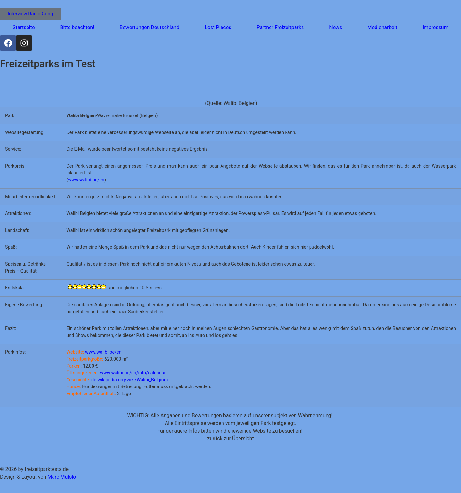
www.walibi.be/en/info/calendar (133, 373)
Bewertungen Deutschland (149, 27)
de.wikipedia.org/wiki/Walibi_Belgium (129, 380)
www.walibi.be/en (86, 180)
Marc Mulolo (61, 477)
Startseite (24, 27)
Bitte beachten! (77, 27)
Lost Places (218, 27)
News (335, 27)
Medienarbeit (382, 27)
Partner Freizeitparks (280, 27)
